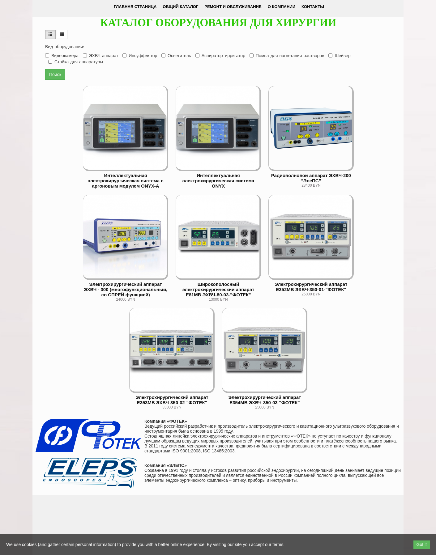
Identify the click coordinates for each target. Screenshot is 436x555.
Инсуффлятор (139, 55)
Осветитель (176, 55)
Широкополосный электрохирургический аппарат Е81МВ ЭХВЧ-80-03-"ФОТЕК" (218, 289)
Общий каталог (180, 6)
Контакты (312, 6)
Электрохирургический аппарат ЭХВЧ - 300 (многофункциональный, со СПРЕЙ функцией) (125, 289)
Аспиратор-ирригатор (220, 55)
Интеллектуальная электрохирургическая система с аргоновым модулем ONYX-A (126, 181)
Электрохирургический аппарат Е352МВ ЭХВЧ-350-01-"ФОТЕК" (311, 287)
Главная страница (135, 6)
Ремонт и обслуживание (232, 6)
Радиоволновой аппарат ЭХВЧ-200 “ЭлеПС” (311, 178)
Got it (422, 544)
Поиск (55, 74)
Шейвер (339, 55)
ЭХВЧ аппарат (100, 55)
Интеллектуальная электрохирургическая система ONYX (218, 181)
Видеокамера (62, 55)
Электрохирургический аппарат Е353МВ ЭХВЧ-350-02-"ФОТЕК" (172, 400)
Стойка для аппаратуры (75, 61)
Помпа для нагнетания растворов (287, 55)
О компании (281, 6)
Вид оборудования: (64, 46)
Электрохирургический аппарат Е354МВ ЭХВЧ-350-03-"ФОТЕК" (264, 400)
